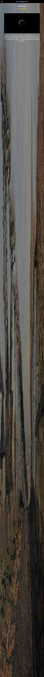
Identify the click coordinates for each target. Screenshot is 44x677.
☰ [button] (1, 1)
